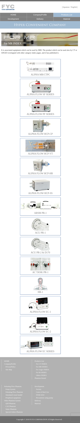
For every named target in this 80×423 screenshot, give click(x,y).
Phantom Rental (40, 378)
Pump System (10, 389)
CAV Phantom (11, 406)
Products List (66, 15)
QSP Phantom (10, 403)
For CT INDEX (41, 364)
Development (13, 19)
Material (66, 19)
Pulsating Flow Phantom (13, 386)
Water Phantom (11, 409)
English (74, 7)
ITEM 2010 (40, 395)
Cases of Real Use (42, 392)
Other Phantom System (12, 401)
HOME (13, 15)
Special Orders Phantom (14, 412)
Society (38, 389)
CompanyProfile (40, 15)
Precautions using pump (44, 398)
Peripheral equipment (13, 398)
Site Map (9, 370)
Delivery (40, 19)
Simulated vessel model (14, 395)
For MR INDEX (42, 367)
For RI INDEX (41, 372)
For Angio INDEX (42, 370)
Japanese (66, 7)
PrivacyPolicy (10, 367)
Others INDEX (41, 375)
